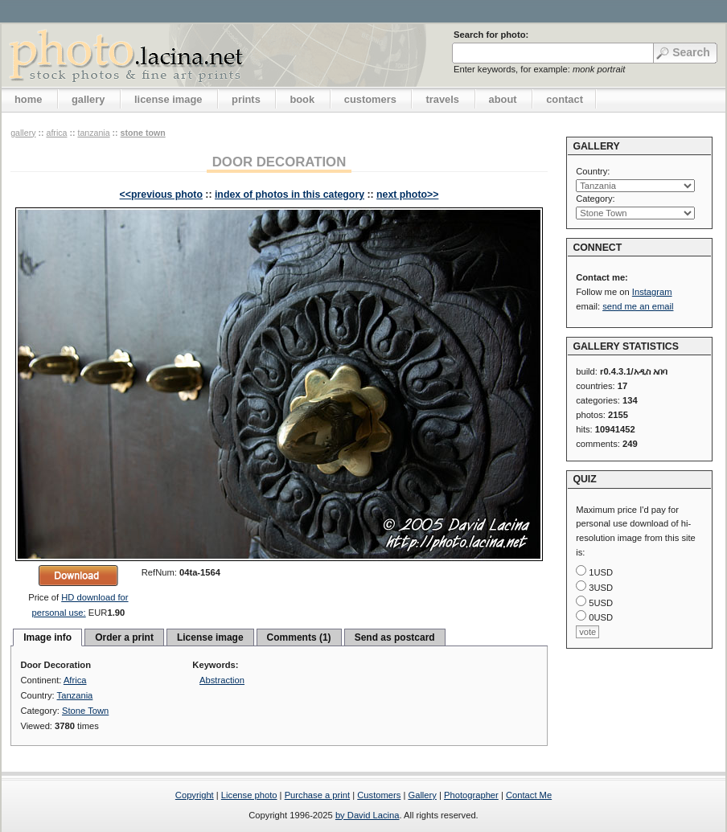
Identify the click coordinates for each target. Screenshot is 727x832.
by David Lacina (367, 815)
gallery (88, 99)
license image (168, 99)
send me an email (637, 306)
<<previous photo (161, 194)
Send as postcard (395, 637)
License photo (249, 795)
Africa (56, 132)
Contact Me (529, 795)
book (302, 99)
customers (370, 99)
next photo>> (407, 194)
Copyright (194, 795)
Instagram (652, 292)
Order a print (124, 637)
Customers (378, 795)
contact (564, 99)
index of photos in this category (289, 194)
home (28, 99)
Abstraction (221, 680)
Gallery (422, 795)
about (503, 99)
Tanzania (93, 132)
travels (442, 99)
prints (246, 99)
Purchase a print (317, 795)
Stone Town (143, 132)
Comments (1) (299, 637)
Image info (47, 637)
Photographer (471, 795)
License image (210, 637)
